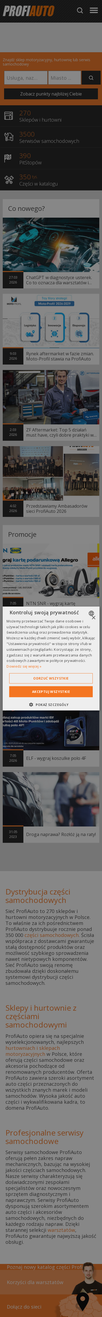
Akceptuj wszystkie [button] (51, 691)
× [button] (93, 618)
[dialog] (50, 658)
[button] (51, 704)
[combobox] (92, 613)
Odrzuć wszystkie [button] (51, 678)
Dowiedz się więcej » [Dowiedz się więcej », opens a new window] (24, 666)
